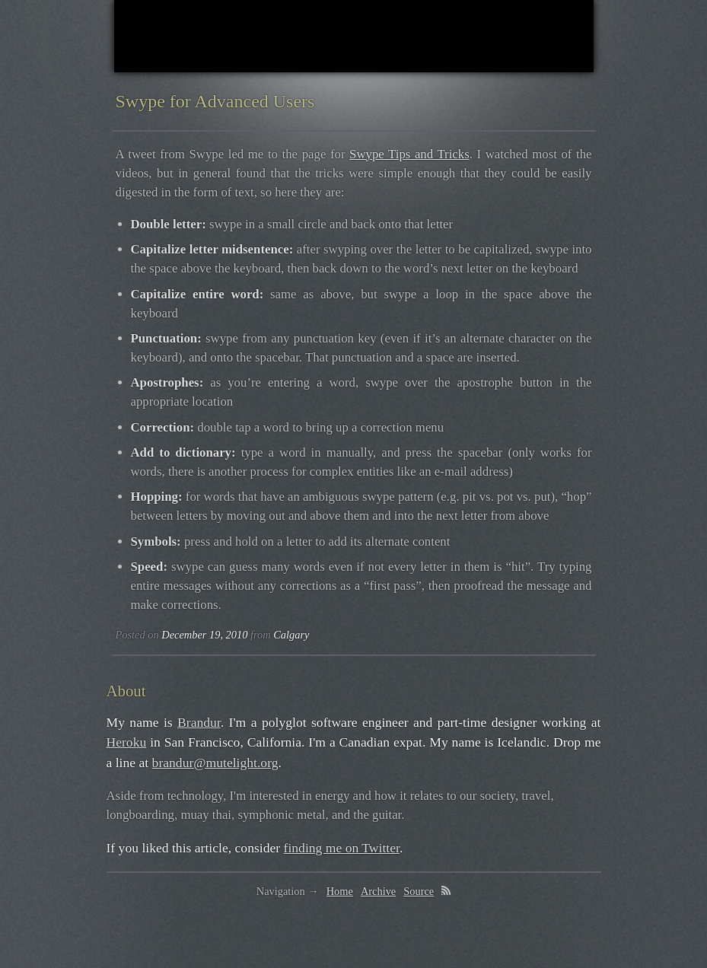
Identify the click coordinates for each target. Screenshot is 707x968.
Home (339, 891)
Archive (378, 891)
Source (418, 891)
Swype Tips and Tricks (409, 154)
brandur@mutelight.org (215, 762)
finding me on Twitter (342, 847)
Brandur (199, 722)
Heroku (127, 742)
